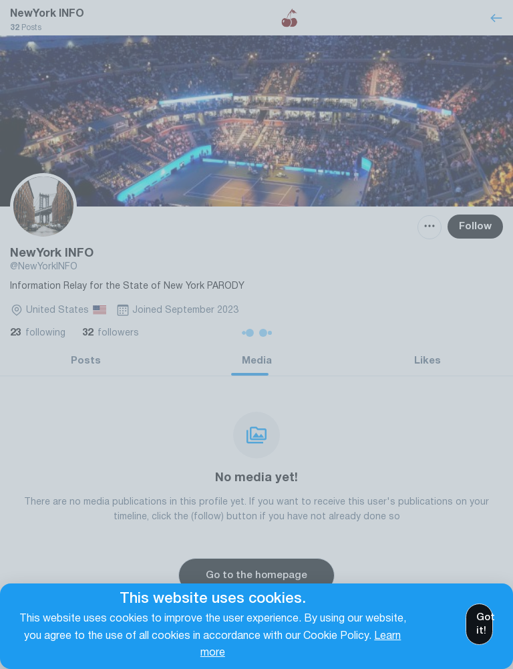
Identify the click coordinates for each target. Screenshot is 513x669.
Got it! (484, 624)
